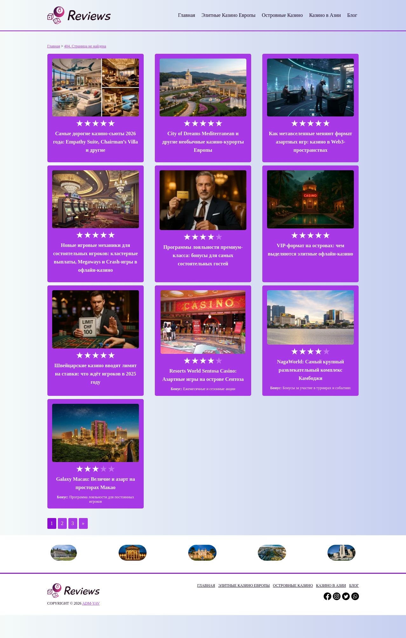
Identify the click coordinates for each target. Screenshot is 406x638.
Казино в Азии (325, 15)
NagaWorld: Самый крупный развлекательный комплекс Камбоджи (310, 370)
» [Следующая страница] (83, 523)
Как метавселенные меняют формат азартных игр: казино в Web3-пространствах (310, 142)
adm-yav (91, 603)
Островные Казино (282, 15)
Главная (186, 15)
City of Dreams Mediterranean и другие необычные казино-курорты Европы (203, 142)
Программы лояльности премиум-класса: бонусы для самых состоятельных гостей (203, 255)
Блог (352, 15)
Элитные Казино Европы (229, 15)
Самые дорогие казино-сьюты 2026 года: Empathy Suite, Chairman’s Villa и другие (95, 142)
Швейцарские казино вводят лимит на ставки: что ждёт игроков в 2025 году (95, 374)
